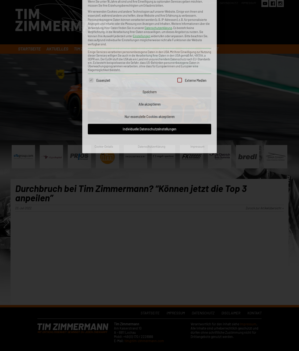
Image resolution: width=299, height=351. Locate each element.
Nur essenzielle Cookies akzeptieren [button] (150, 69)
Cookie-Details (104, 98)
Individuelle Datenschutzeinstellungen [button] (149, 81)
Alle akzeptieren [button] (150, 56)
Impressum (197, 98)
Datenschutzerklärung (151, 98)
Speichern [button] (149, 44)
